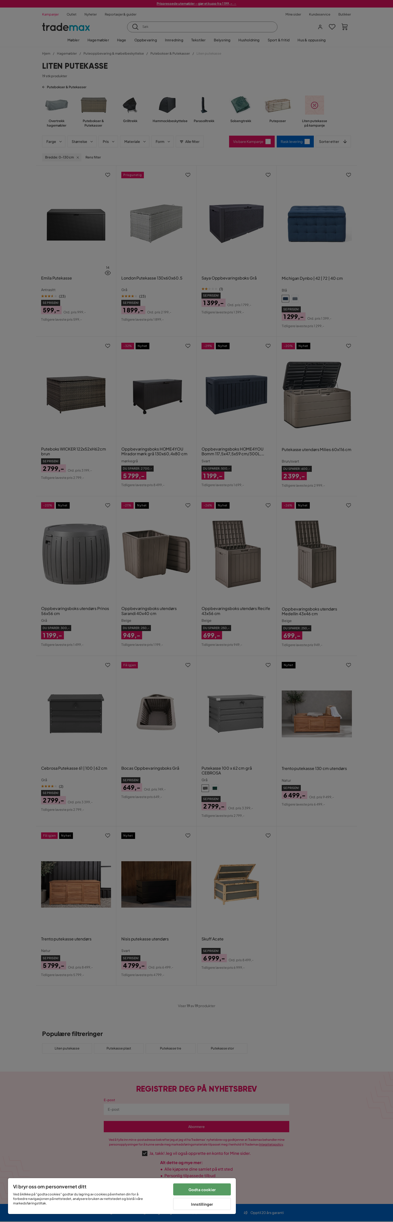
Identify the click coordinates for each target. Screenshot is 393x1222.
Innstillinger (202, 1204)
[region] (122, 1196)
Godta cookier (202, 1189)
